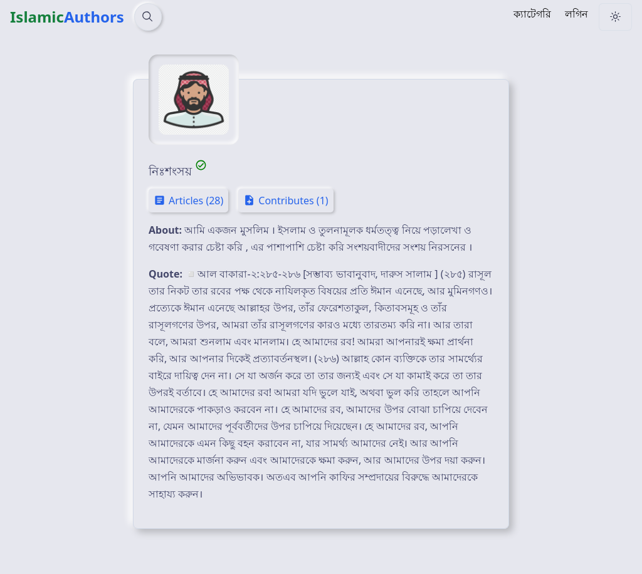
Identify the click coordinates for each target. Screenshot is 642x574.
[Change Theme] (615, 17)
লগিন (576, 14)
